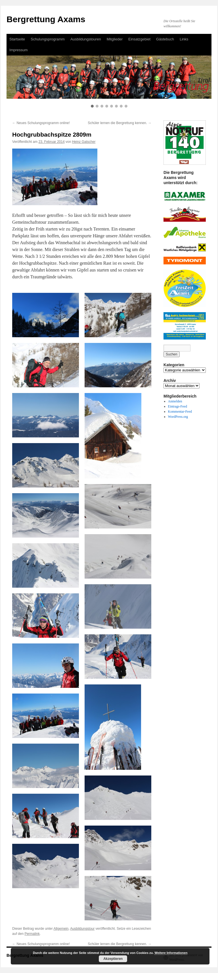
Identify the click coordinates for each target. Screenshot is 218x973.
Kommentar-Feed (180, 412)
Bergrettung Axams (46, 19)
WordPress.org (178, 417)
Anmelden (175, 401)
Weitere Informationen (170, 953)
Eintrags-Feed (177, 406)
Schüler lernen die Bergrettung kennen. (119, 123)
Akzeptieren (113, 959)
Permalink (31, 934)
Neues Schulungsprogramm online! (41, 123)
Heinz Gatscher (84, 142)
